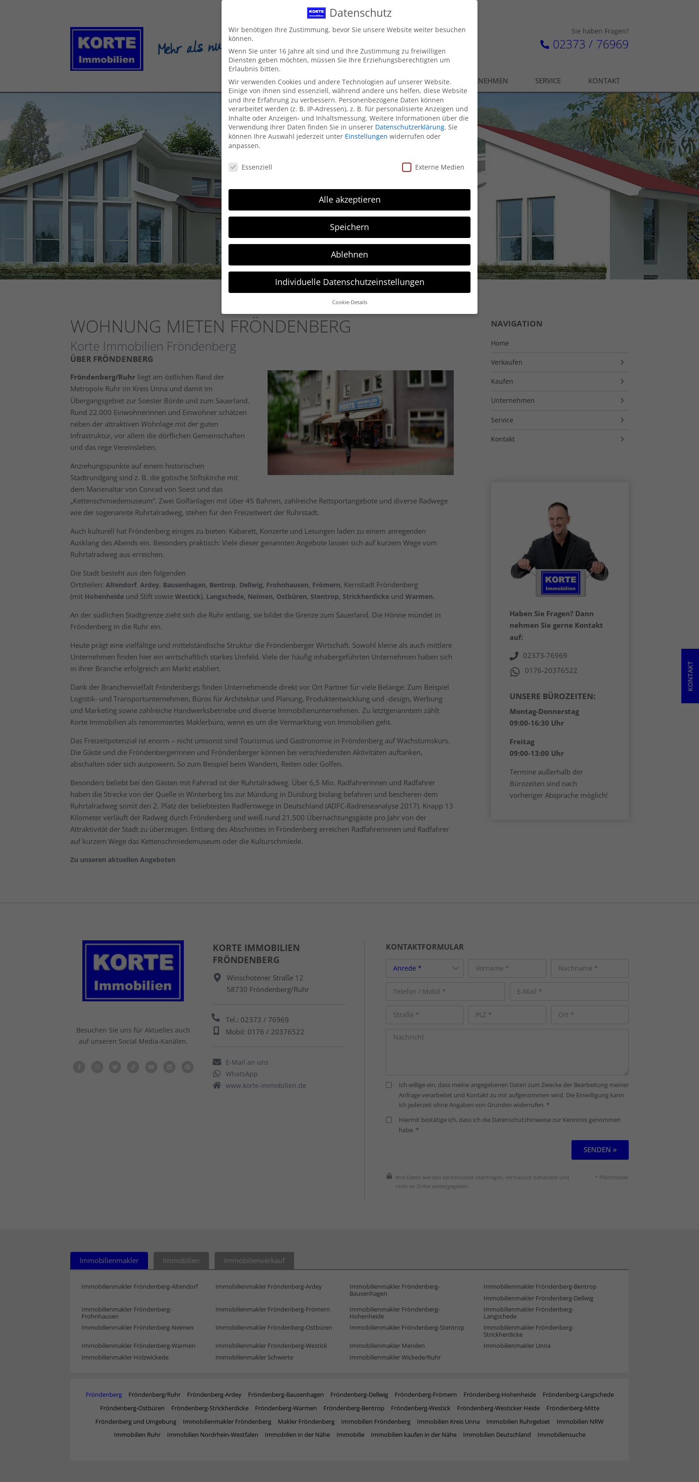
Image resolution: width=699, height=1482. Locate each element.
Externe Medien (433, 160)
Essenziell (250, 160)
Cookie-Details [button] (349, 295)
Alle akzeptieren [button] (350, 192)
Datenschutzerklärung (409, 120)
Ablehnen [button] (349, 247)
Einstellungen (366, 129)
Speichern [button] (349, 220)
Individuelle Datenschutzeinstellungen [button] (349, 275)
